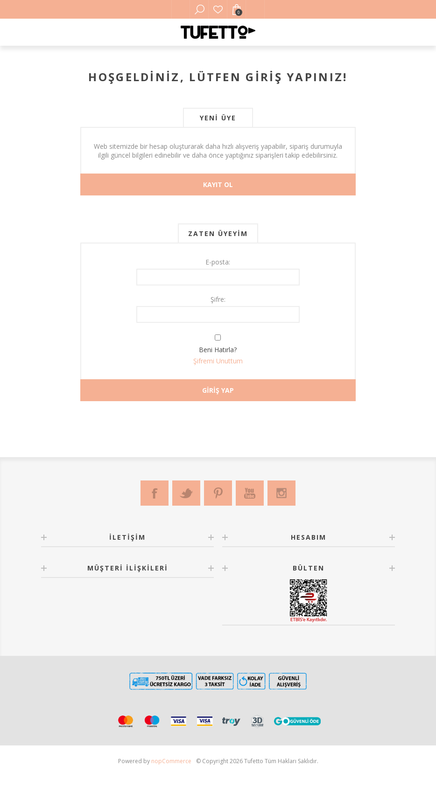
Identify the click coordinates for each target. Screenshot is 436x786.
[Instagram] (281, 493)
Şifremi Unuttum (218, 360)
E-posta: (217, 261)
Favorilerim (218, 9)
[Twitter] (186, 493)
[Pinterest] (218, 493)
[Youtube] (250, 493)
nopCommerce (171, 761)
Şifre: (218, 299)
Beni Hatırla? (218, 349)
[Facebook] (155, 493)
